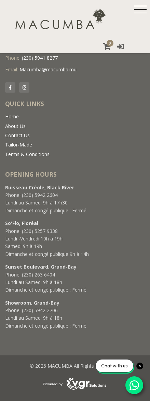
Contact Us (17, 135)
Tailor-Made (18, 144)
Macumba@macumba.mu (48, 69)
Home (12, 116)
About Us (15, 126)
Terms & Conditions (27, 154)
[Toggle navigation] (140, 9)
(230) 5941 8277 (40, 58)
